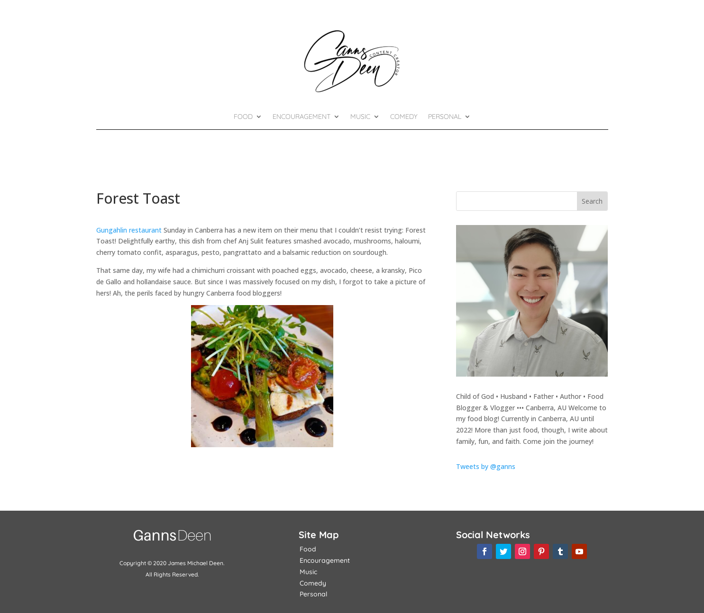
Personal (444, 117)
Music (360, 117)
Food (243, 117)
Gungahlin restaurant (129, 229)
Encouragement (301, 117)
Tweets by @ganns (485, 466)
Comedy (404, 117)
